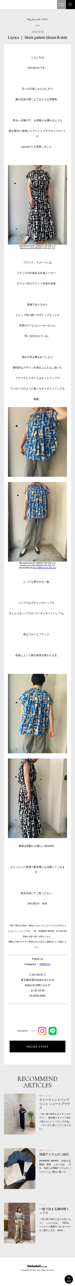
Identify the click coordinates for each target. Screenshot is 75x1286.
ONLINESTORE (61, 4)
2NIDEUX (45, 964)
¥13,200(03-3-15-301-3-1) (44, 568)
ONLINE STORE (69, 1279)
